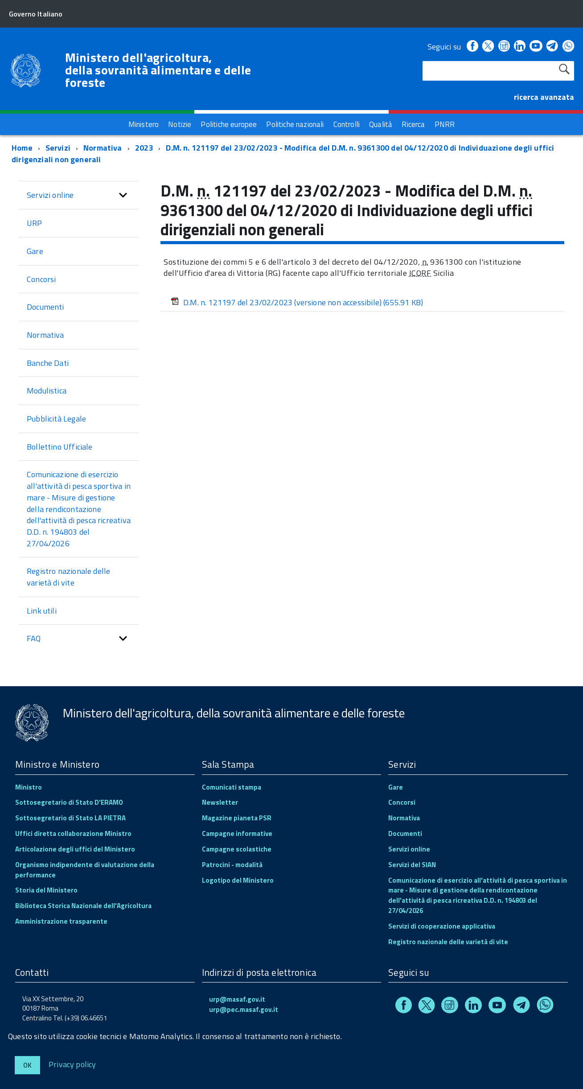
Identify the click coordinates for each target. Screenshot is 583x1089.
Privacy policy (72, 1064)
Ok (27, 1065)
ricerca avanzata (544, 97)
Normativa (102, 148)
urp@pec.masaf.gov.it (243, 1009)
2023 (144, 148)
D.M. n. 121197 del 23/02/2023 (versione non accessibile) (297, 302)
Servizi (57, 148)
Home (22, 148)
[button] (123, 195)
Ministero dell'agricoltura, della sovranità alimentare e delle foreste (158, 70)
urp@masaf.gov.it (237, 999)
